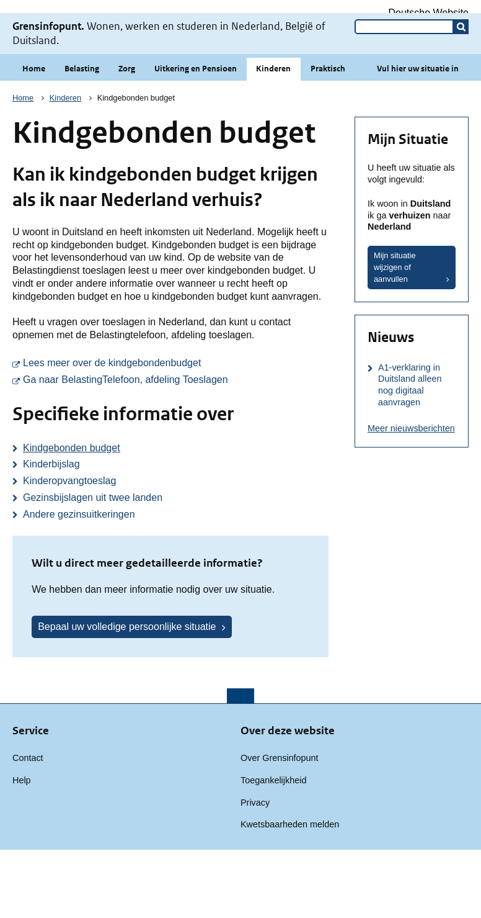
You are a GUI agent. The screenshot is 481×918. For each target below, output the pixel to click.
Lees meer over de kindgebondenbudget (176, 430)
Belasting (81, 137)
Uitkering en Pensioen (195, 137)
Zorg (126, 137)
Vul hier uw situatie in (418, 137)
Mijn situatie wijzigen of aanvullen (395, 335)
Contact (27, 826)
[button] (461, 95)
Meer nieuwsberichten (411, 497)
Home (33, 137)
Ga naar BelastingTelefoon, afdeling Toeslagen (176, 447)
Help (21, 848)
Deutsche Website (428, 12)
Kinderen (273, 137)
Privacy (255, 871)
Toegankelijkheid (273, 848)
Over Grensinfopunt (279, 826)
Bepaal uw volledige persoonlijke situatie (127, 695)
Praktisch (328, 137)
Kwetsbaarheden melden (289, 893)
